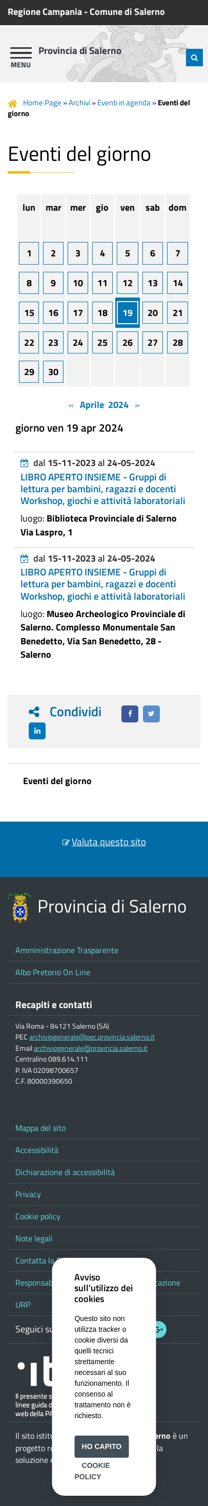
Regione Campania (45, 11)
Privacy (28, 1194)
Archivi (79, 102)
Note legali (34, 1238)
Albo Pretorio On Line (52, 972)
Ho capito (102, 1446)
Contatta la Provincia (52, 1260)
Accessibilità (36, 1150)
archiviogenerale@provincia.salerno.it (91, 1048)
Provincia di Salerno (79, 50)
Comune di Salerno (127, 11)
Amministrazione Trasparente (66, 950)
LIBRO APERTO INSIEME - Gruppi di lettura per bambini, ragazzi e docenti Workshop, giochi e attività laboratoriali (102, 488)
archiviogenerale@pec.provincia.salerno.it (92, 1037)
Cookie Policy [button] (92, 1471)
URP (22, 1304)
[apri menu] (21, 53)
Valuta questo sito (109, 841)
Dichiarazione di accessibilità (65, 1172)
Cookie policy (37, 1216)
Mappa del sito (40, 1128)
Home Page (42, 102)
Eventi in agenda (124, 102)
